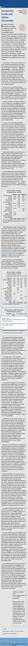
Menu (3, 7)
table (10, 235)
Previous (4, 631)
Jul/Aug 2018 (22, 11)
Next (4, 633)
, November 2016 (13, 252)
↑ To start (5, 629)
